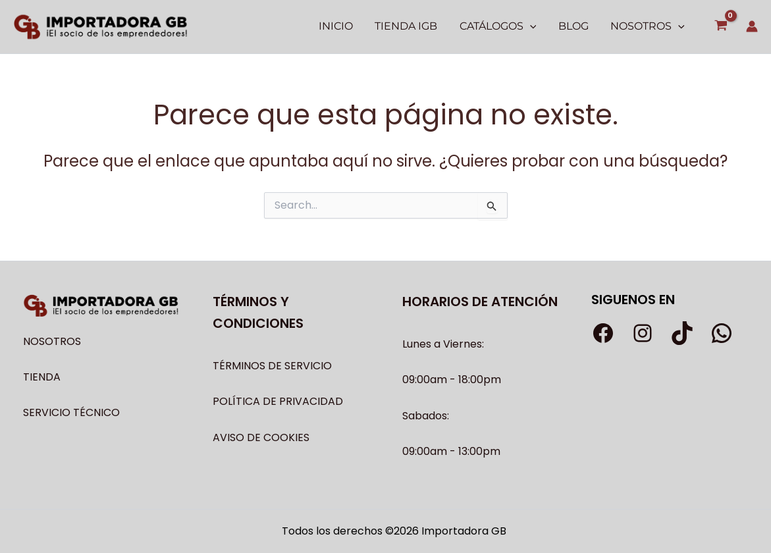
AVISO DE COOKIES (261, 437)
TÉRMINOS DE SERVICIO (272, 365)
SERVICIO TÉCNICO (71, 412)
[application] (532, 26)
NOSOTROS (52, 341)
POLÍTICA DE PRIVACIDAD (278, 401)
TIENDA (42, 376)
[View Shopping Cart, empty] (720, 26)
